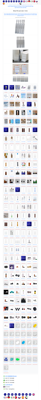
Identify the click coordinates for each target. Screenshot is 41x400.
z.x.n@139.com (8, 384)
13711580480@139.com (11, 376)
